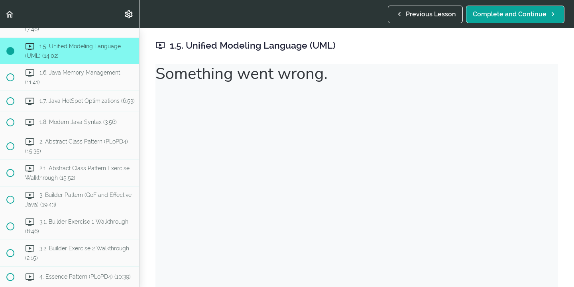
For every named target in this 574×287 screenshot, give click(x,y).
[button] (10, 14)
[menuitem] (129, 14)
